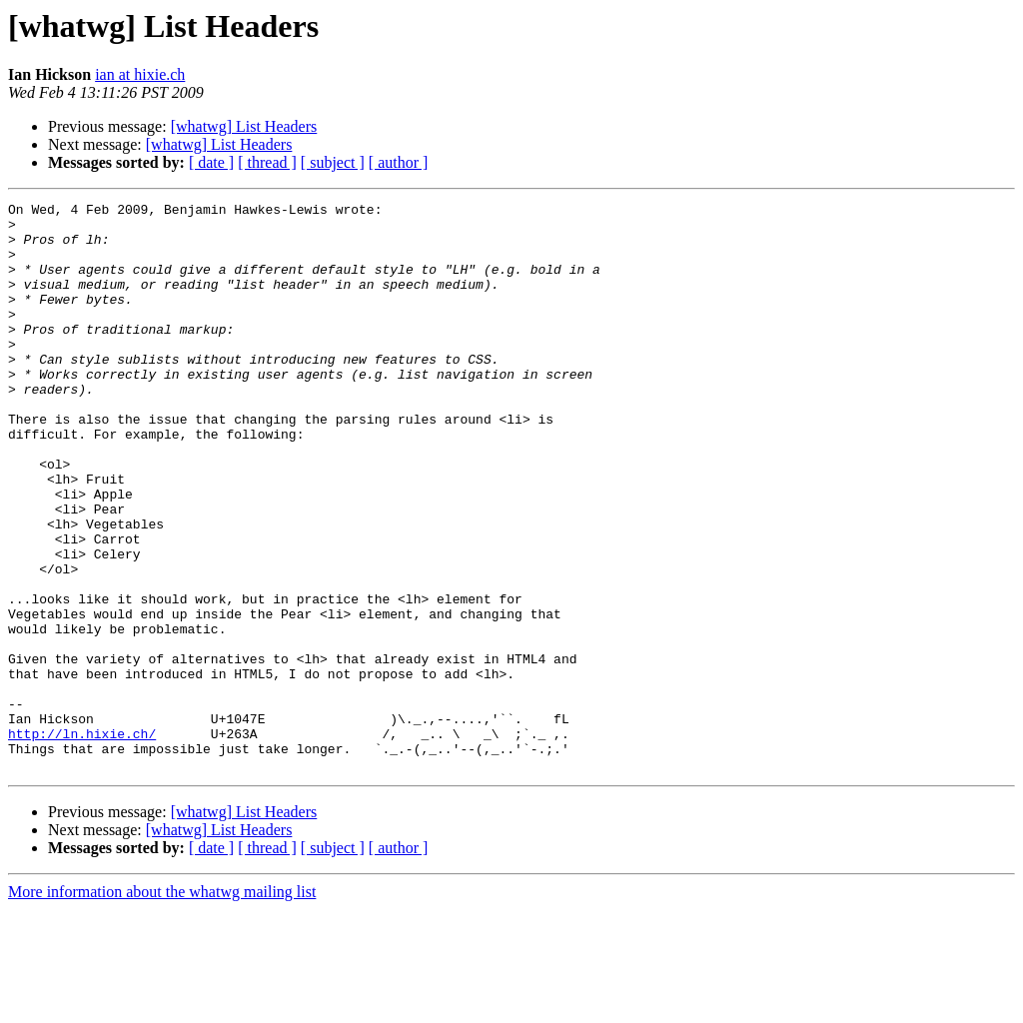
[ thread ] (267, 162)
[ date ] (211, 162)
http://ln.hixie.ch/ (82, 841)
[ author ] (399, 162)
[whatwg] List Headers (244, 126)
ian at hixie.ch (140, 74)
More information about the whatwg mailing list (162, 1005)
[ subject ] (333, 162)
